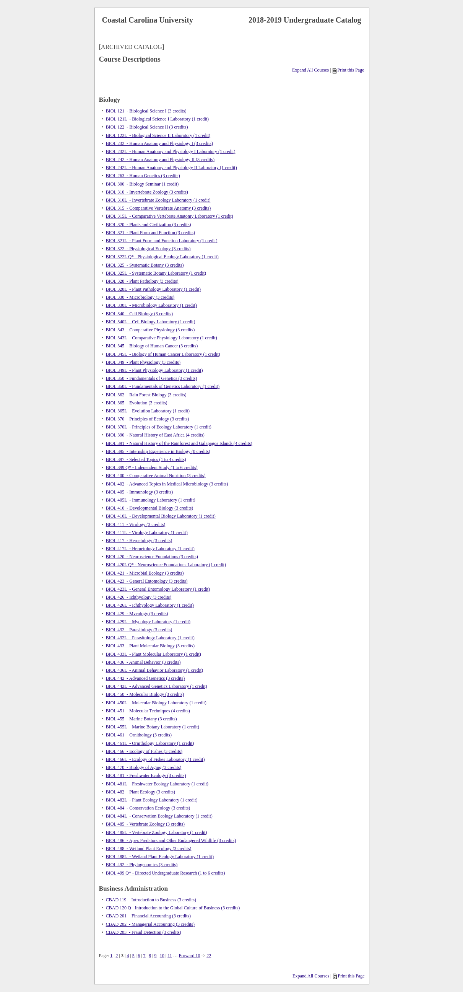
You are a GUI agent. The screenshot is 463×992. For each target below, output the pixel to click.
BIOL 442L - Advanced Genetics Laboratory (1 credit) (156, 686)
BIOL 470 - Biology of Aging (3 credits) (144, 767)
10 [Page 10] (162, 955)
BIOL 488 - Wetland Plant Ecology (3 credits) (149, 848)
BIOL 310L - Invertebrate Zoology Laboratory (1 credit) (158, 200)
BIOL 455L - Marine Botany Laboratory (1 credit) (152, 727)
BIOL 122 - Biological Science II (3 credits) (147, 127)
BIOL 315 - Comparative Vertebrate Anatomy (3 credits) (158, 208)
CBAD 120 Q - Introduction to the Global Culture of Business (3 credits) (173, 908)
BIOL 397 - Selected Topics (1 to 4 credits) (146, 459)
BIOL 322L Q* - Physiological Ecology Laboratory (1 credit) (162, 256)
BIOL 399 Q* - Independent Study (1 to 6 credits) (152, 467)
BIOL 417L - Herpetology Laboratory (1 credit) (150, 548)
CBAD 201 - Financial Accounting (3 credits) (148, 916)
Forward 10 (189, 955)
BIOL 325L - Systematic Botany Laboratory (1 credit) (156, 273)
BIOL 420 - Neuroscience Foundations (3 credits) (152, 556)
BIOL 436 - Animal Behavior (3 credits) (143, 662)
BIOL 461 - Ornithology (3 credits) (139, 735)
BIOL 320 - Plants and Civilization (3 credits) (148, 224)
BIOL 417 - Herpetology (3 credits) (139, 540)
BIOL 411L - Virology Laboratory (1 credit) (147, 532)
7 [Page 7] (144, 955)
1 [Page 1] (111, 955)
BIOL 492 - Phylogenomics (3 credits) (142, 864)
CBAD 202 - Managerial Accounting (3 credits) (150, 924)
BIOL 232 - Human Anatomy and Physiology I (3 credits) (159, 143)
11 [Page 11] (169, 955)
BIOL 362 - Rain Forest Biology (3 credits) (146, 394)
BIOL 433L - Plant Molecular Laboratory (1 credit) (153, 654)
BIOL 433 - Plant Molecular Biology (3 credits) (150, 645)
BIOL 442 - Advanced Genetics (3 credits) (145, 678)
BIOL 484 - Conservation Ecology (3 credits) (148, 808)
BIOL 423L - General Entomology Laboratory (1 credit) (158, 589)
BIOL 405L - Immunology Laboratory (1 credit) (150, 500)
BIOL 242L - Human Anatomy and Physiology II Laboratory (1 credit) (171, 167)
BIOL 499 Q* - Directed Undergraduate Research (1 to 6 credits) (165, 873)
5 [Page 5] (133, 955)
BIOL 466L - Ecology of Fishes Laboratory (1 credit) (155, 759)
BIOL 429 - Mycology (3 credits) (137, 613)
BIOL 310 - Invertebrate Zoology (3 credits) (147, 192)
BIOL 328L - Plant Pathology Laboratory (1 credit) (153, 289)
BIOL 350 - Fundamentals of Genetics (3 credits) (151, 378)
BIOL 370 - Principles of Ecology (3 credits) (147, 419)
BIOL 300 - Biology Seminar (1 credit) (142, 184)
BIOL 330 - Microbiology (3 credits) (140, 297)
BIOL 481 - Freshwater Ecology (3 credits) (146, 775)
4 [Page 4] (128, 955)
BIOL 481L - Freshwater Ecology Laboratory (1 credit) (157, 784)
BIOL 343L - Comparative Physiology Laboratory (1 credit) (161, 337)
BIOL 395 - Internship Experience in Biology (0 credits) (158, 451)
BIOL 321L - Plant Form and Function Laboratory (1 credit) (162, 240)
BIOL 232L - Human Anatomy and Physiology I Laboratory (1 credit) (171, 151)
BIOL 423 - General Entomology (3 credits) (147, 581)
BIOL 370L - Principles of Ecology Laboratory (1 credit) (158, 427)
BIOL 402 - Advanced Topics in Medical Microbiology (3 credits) (167, 484)
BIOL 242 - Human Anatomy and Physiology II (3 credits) (160, 159)
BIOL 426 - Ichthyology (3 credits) (139, 597)
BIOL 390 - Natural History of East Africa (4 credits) (155, 435)
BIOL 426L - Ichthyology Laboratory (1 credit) (150, 605)
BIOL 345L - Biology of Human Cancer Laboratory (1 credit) (163, 354)
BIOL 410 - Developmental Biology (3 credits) (149, 508)
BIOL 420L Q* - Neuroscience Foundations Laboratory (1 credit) (166, 564)
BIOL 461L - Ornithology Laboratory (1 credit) (150, 743)
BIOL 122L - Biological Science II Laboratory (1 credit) (158, 135)
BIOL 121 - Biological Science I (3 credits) (146, 111)
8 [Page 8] (150, 955)
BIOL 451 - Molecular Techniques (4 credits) (148, 710)
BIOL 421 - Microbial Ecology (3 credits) (145, 573)
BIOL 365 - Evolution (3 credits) (136, 403)
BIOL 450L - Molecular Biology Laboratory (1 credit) (156, 702)
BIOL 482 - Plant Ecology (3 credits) (140, 792)
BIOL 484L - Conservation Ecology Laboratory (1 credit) (159, 816)
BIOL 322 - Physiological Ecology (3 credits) (148, 248)
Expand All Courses (310, 70)
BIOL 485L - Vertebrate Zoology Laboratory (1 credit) (156, 832)
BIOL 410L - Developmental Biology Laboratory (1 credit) (161, 516)
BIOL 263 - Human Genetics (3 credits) (143, 175)
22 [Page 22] (208, 955)
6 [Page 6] (139, 955)
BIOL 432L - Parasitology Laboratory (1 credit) (150, 637)
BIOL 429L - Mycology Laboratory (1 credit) (148, 621)
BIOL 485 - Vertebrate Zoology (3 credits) (145, 824)
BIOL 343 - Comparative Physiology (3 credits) (150, 329)
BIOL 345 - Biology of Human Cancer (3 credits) (152, 346)
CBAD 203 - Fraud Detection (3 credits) (143, 932)
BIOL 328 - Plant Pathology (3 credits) (142, 281)
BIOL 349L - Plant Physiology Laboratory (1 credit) (154, 370)
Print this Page (348, 70)
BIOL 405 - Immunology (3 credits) (139, 492)
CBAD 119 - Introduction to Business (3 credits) (151, 899)
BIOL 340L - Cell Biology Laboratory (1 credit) (150, 321)
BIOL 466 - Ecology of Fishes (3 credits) (144, 751)
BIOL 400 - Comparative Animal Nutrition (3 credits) (156, 475)
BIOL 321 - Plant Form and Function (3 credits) (150, 232)
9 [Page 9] (155, 955)
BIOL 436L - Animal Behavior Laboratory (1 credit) (154, 670)
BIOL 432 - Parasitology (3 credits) (139, 629)
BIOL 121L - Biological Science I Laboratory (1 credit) (157, 119)
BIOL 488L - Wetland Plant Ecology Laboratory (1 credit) (160, 856)
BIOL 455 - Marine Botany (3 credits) (141, 719)
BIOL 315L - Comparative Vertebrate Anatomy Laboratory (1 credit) (169, 216)
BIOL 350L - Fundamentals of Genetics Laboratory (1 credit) (162, 386)
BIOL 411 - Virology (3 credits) (135, 524)
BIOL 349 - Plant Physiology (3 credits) (143, 362)
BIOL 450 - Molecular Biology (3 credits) (145, 694)
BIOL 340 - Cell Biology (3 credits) (139, 313)
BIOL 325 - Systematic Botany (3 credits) (145, 265)
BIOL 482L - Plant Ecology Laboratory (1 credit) (152, 800)
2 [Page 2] (117, 955)
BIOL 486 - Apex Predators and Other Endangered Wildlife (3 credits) (171, 840)
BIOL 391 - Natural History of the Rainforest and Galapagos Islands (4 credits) (179, 443)
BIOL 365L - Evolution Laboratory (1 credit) (148, 411)
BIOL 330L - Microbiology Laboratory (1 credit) (151, 305)
